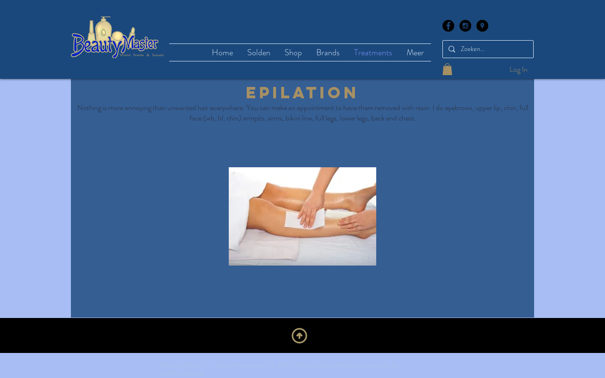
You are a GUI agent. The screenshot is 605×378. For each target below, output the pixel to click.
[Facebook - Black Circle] (448, 26)
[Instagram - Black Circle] (465, 26)
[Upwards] (299, 335)
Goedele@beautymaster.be (359, 364)
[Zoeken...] (487, 49)
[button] (447, 69)
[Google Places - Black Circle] (482, 26)
